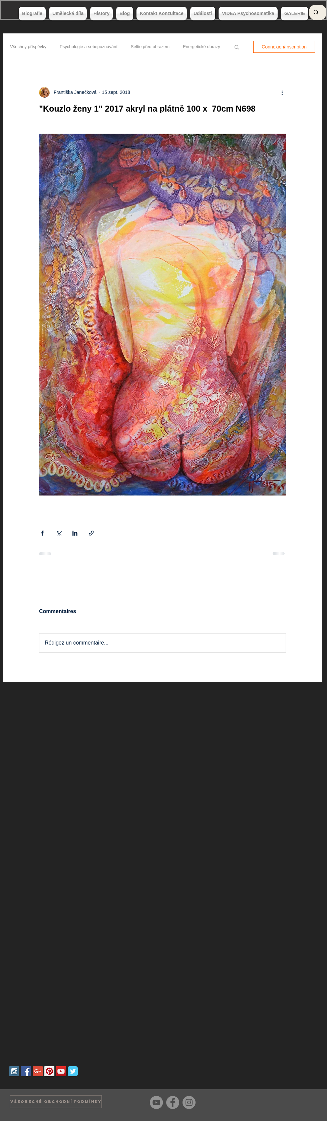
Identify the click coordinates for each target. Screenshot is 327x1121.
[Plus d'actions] (282, 92)
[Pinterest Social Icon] (49, 1071)
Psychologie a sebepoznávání (88, 46)
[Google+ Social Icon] (38, 1071)
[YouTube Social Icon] (61, 1071)
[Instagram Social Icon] (14, 1071)
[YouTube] (156, 1102)
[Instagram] (189, 1102)
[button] (237, 46)
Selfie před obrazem (150, 46)
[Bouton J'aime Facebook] (307, 1101)
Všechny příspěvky (28, 46)
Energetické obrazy (201, 46)
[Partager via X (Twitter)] (58, 533)
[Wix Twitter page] (73, 1071)
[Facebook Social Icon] (26, 1071)
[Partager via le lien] (91, 533)
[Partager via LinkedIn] (75, 533)
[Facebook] (172, 1102)
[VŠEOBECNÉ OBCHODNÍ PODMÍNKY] (56, 1101)
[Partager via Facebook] (42, 533)
